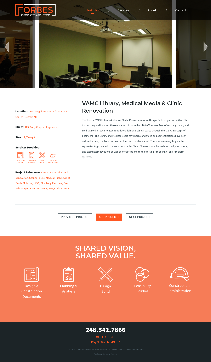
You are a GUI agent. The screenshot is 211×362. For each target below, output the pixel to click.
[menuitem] (92, 10)
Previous (8, 47)
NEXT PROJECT (139, 217)
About (152, 10)
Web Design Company (102, 354)
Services (123, 10)
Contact (180, 10)
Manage (114, 354)
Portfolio (92, 10)
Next (203, 47)
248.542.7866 (105, 330)
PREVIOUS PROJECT (75, 217)
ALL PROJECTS (109, 217)
